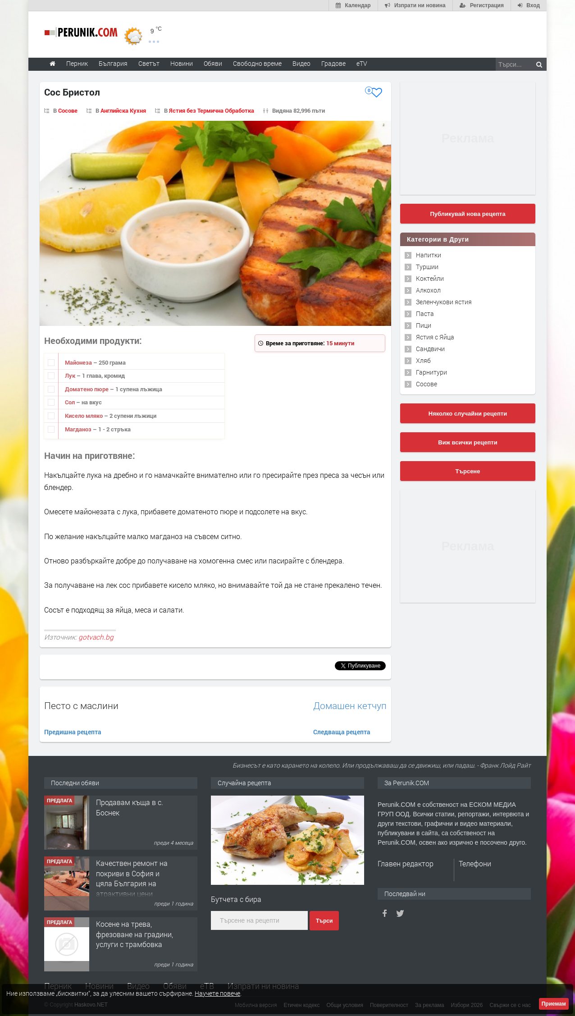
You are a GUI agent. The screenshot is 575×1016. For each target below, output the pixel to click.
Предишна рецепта (72, 732)
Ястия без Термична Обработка (211, 110)
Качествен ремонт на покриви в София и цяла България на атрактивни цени (132, 878)
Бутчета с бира (236, 899)
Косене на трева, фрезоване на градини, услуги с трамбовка (134, 934)
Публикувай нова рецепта (467, 214)
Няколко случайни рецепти (468, 413)
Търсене (468, 471)
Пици (423, 325)
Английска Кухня (123, 110)
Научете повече (217, 993)
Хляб (423, 360)
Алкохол (428, 290)
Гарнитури (431, 372)
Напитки (428, 255)
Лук (71, 375)
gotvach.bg (96, 636)
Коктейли (430, 278)
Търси (324, 921)
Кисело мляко (84, 416)
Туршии (427, 266)
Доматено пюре (87, 389)
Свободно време (257, 63)
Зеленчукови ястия (444, 301)
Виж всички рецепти (467, 442)
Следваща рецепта (341, 732)
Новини (181, 63)
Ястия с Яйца (435, 337)
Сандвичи (430, 348)
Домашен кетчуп (350, 705)
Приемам (554, 1004)
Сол (70, 402)
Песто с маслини (81, 705)
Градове (333, 63)
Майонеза (79, 362)
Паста (425, 313)
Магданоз (79, 429)
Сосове (68, 110)
